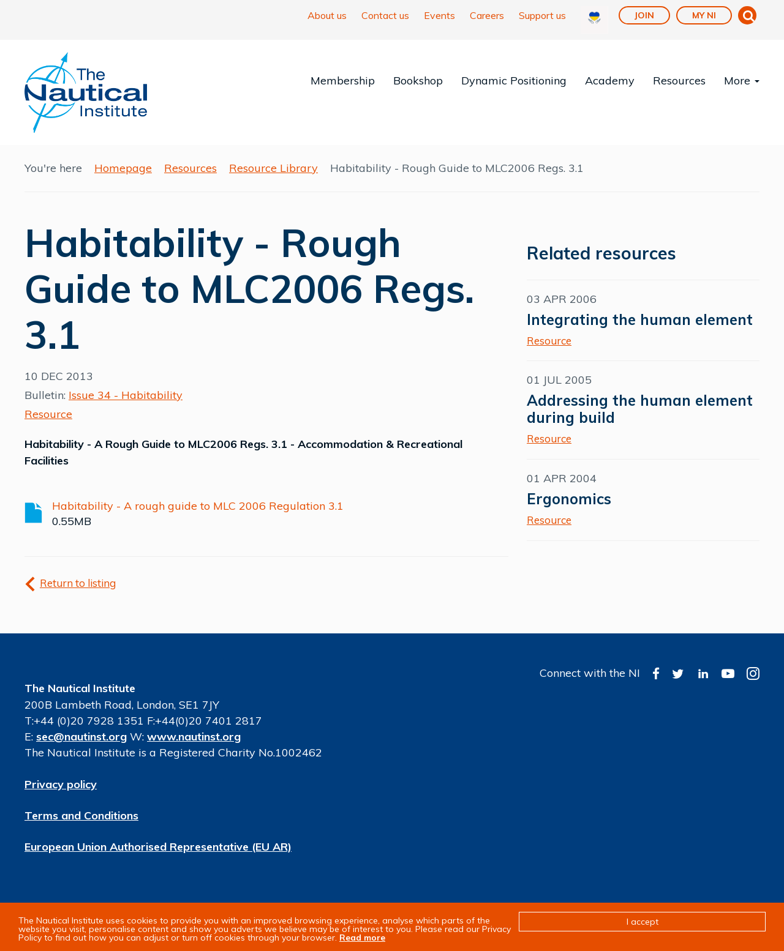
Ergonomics (569, 499)
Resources (679, 80)
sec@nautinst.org (81, 736)
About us (327, 15)
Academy (610, 80)
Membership (343, 80)
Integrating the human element (640, 319)
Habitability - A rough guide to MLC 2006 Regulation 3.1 (198, 506)
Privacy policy (60, 784)
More (742, 80)
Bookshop (418, 80)
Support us (542, 15)
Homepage (123, 168)
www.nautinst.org (194, 736)
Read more (362, 937)
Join (644, 15)
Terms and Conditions (81, 815)
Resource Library (273, 168)
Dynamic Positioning (514, 80)
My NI (704, 15)
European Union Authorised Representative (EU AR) (158, 847)
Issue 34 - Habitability (126, 395)
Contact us (385, 15)
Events (439, 15)
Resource (48, 414)
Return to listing (78, 582)
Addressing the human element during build (640, 409)
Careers (487, 15)
